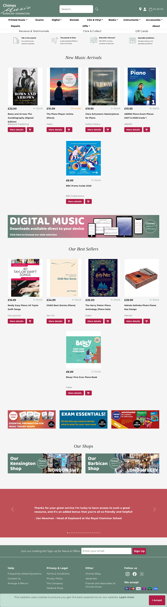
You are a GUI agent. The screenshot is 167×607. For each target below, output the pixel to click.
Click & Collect (92, 31)
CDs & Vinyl (94, 19)
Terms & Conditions (58, 573)
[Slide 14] (90, 533)
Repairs (15, 26)
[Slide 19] (99, 533)
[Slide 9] (81, 533)
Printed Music (16, 19)
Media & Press (55, 588)
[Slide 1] (67, 533)
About (156, 26)
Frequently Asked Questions (24, 573)
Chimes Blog (92, 573)
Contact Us (14, 578)
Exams (39, 19)
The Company (55, 583)
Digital (56, 19)
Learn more (126, 597)
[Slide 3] (71, 533)
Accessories (153, 19)
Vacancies (91, 578)
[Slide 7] (78, 533)
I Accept (157, 600)
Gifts (85, 26)
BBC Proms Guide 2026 (78, 186)
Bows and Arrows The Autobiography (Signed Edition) (20, 118)
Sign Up (139, 551)
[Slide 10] (83, 533)
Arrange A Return (18, 583)
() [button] (156, 9)
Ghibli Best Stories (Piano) (61, 305)
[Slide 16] (94, 533)
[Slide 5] (74, 533)
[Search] (97, 9)
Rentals (74, 19)
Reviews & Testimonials (34, 31)
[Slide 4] (72, 533)
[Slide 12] (87, 533)
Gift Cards (141, 31)
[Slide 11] (85, 533)
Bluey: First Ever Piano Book (81, 377)
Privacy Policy (55, 578)
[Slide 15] (92, 533)
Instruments (131, 19)
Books (112, 19)
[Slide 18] (97, 533)
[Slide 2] (69, 533)
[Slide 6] (76, 533)
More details (16, 129)
